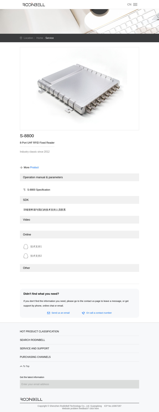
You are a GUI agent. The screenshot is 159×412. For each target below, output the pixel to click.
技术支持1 (36, 246)
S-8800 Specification (38, 189)
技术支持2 (36, 256)
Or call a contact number (97, 312)
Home (39, 38)
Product (34, 167)
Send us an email (58, 312)
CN (129, 4)
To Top (26, 366)
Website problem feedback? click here (80, 408)
